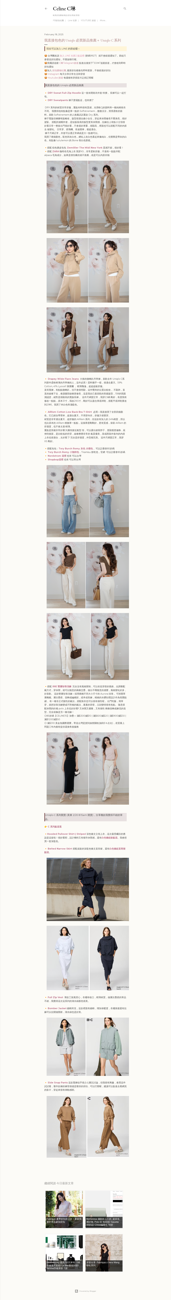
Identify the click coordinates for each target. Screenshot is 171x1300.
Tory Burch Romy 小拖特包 (63, 452)
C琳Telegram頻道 (69, 63)
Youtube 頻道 (55, 77)
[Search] (125, 8)
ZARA (55, 151)
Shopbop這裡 (56, 459)
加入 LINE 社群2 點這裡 (72, 55)
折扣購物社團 (59, 70)
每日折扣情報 (58, 1165)
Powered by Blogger (85, 1291)
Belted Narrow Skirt (60, 848)
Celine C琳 (64, 8)
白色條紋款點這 (110, 837)
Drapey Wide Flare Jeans (63, 379)
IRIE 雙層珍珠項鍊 (61, 686)
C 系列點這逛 (55, 826)
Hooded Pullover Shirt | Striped (67, 834)
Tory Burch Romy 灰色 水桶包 (76, 448)
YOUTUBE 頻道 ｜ (89, 20)
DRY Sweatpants (58, 100)
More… (103, 20)
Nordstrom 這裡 (57, 456)
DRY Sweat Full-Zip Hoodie (64, 93)
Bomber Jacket (57, 1008)
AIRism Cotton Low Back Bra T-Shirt (70, 412)
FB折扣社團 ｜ (59, 20)
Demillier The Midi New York (85, 147)
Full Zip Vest (56, 997)
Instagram (53, 74)
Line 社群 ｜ (73, 20)
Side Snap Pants (58, 1082)
